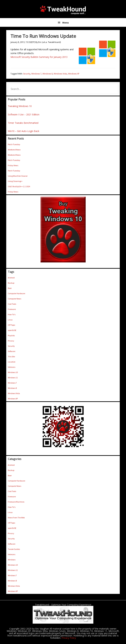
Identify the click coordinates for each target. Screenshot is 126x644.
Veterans (11, 367)
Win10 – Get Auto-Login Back (23, 131)
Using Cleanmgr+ (15, 181)
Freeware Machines (16, 502)
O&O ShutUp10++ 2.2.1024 (19, 186)
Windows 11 (13, 377)
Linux (10, 319)
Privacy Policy (69, 637)
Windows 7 (36, 73)
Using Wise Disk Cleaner (18, 176)
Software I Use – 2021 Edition (23, 114)
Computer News (14, 298)
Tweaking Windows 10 (20, 106)
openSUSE (12, 330)
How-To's (11, 314)
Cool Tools (12, 304)
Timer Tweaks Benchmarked (23, 122)
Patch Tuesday (14, 144)
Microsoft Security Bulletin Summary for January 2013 (38, 57)
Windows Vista (60, 73)
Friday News (13, 165)
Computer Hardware (16, 293)
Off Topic (11, 325)
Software (11, 351)
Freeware (12, 309)
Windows (11, 559)
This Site (11, 356)
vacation (11, 362)
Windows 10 (13, 372)
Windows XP (73, 73)
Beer (10, 288)
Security (26, 73)
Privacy (11, 341)
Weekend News (14, 149)
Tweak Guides (14, 549)
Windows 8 (47, 73)
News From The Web (16, 517)
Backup (11, 283)
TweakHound (63, 9)
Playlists (11, 335)
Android (11, 277)
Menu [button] (65, 22)
